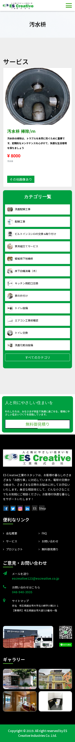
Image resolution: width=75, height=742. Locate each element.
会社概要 (10, 533)
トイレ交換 (17, 333)
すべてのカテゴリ (37, 357)
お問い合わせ (48, 541)
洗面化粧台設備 (20, 345)
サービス (10, 541)
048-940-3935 (22, 592)
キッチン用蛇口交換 (22, 284)
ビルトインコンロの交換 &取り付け (31, 234)
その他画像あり (21, 179)
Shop (42, 508)
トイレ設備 (17, 308)
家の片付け (17, 296)
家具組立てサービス (22, 246)
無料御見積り (38, 424)
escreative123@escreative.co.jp (35, 578)
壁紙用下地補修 (20, 259)
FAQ (43, 533)
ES (34, 508)
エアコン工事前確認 (22, 321)
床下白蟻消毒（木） (22, 271)
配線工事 (16, 222)
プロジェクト (13, 549)
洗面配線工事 (18, 209)
